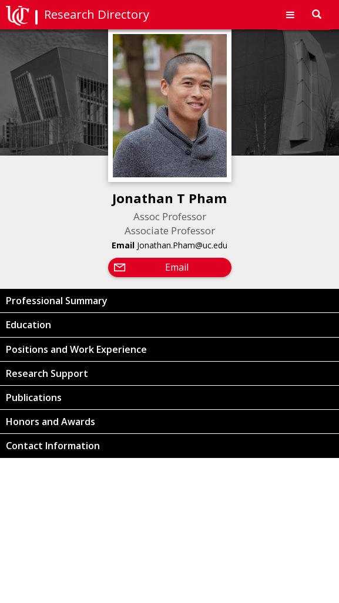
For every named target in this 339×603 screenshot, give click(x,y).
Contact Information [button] (53, 446)
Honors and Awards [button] (50, 421)
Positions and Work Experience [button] (76, 349)
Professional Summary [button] (57, 300)
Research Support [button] (47, 373)
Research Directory (96, 14)
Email (177, 267)
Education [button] (28, 325)
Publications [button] (34, 397)
